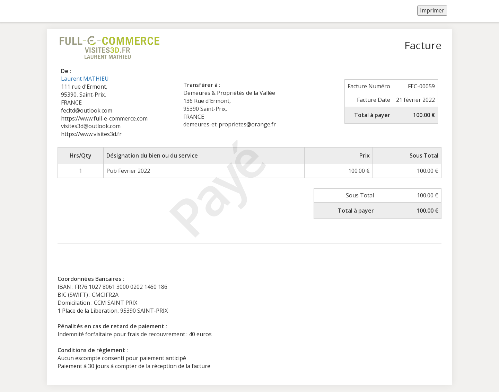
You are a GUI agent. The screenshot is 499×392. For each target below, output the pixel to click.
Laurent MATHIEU (85, 78)
